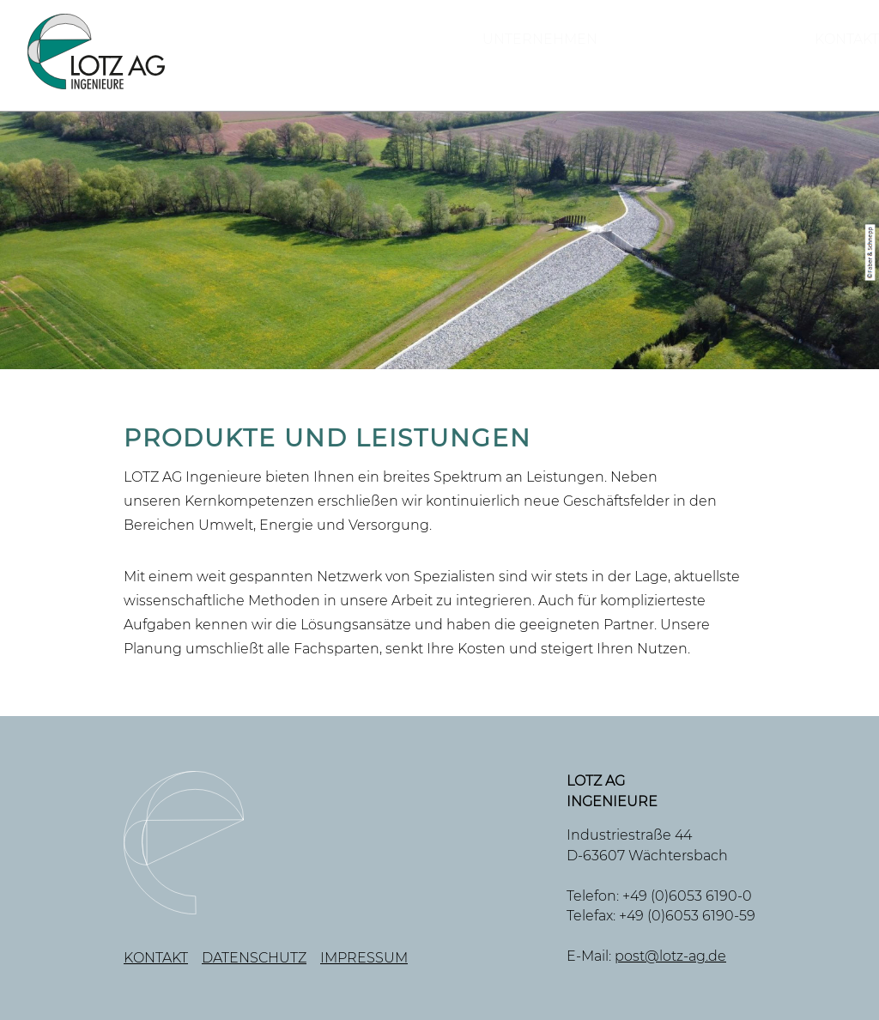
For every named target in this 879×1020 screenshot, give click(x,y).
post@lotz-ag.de (670, 956)
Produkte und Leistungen (601, 58)
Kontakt (817, 58)
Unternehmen (357, 58)
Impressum (364, 958)
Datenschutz (254, 958)
